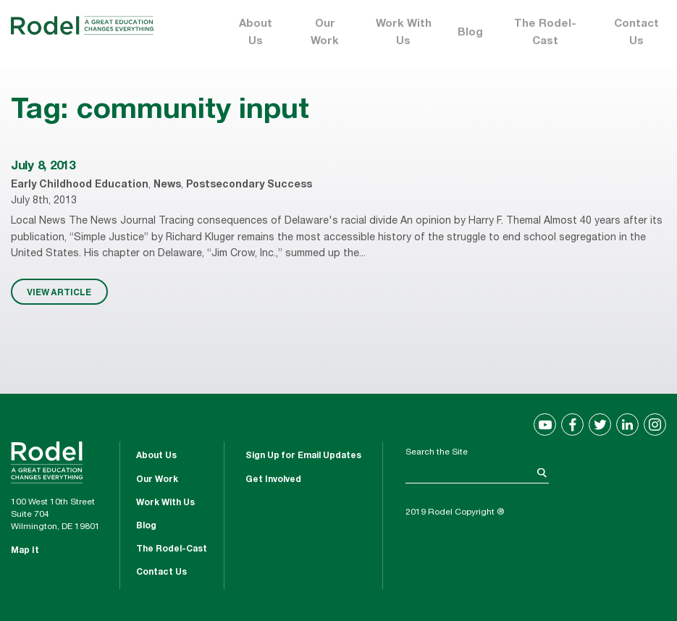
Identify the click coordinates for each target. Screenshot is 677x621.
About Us (255, 33)
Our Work (325, 33)
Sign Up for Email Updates (303, 456)
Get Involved (273, 480)
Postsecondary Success (249, 185)
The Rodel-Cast (545, 33)
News (167, 185)
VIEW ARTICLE (59, 292)
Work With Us (404, 33)
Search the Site (436, 452)
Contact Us (636, 33)
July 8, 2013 (43, 167)
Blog (470, 33)
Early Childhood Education (79, 185)
